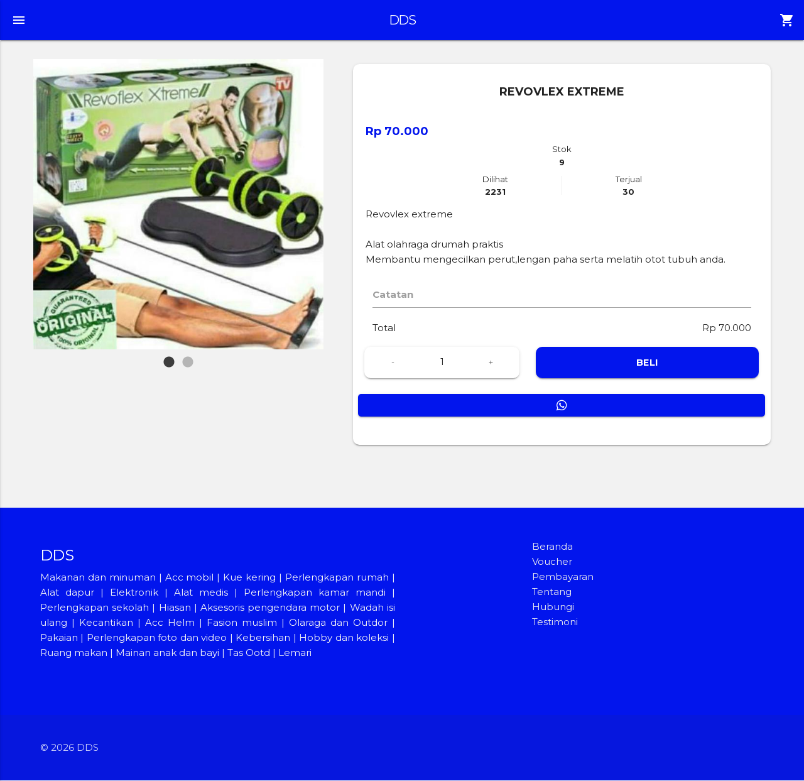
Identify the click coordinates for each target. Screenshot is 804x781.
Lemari (295, 653)
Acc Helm (170, 623)
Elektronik (134, 593)
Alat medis (201, 593)
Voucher (552, 562)
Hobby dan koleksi (344, 638)
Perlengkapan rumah (337, 578)
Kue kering (251, 578)
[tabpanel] (178, 204)
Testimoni (555, 622)
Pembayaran (563, 577)
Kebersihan (263, 638)
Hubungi (553, 607)
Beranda (552, 547)
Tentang (552, 592)
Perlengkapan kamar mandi (315, 593)
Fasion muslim (242, 623)
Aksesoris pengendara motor (270, 608)
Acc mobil (189, 578)
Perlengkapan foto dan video (157, 638)
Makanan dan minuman (98, 578)
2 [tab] (189, 356)
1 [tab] (168, 356)
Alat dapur (67, 593)
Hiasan (175, 608)
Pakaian (59, 638)
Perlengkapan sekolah (94, 608)
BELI (647, 363)
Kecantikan (106, 623)
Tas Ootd (248, 653)
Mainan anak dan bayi (167, 653)
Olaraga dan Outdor (338, 623)
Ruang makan (75, 653)
